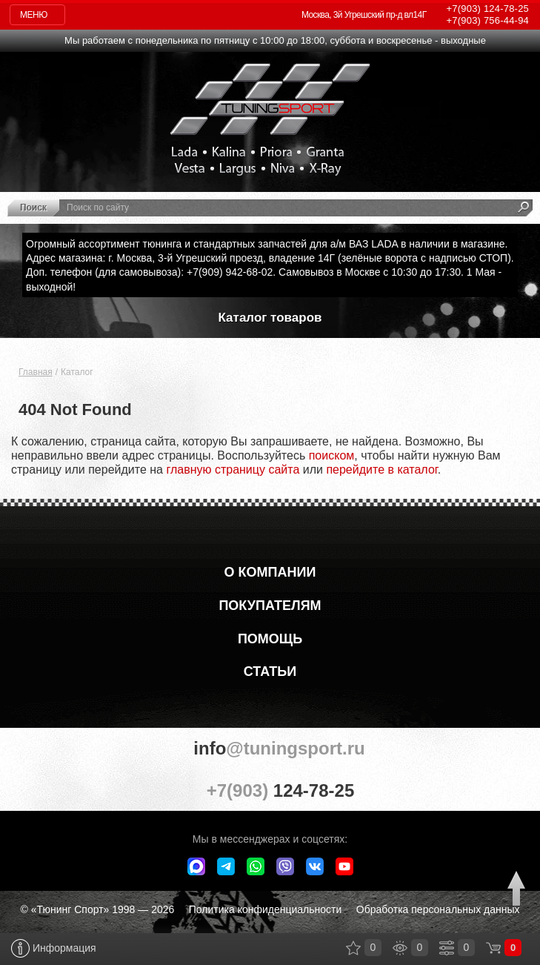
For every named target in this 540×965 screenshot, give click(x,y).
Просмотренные (400, 948)
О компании (270, 572)
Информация (53, 948)
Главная (36, 372)
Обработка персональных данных (438, 909)
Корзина (493, 948)
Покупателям (270, 605)
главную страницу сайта (232, 469)
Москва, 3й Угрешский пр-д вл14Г (364, 15)
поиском (332, 455)
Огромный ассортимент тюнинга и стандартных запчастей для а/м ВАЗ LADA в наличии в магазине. (266, 244)
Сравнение (446, 948)
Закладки (353, 948)
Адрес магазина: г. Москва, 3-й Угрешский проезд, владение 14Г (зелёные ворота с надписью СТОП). (270, 258)
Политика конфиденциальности (265, 909)
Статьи (270, 671)
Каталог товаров (270, 318)
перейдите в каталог (381, 469)
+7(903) (270, 790)
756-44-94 (488, 20)
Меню (33, 15)
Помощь (270, 638)
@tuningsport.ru (269, 748)
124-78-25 (488, 8)
